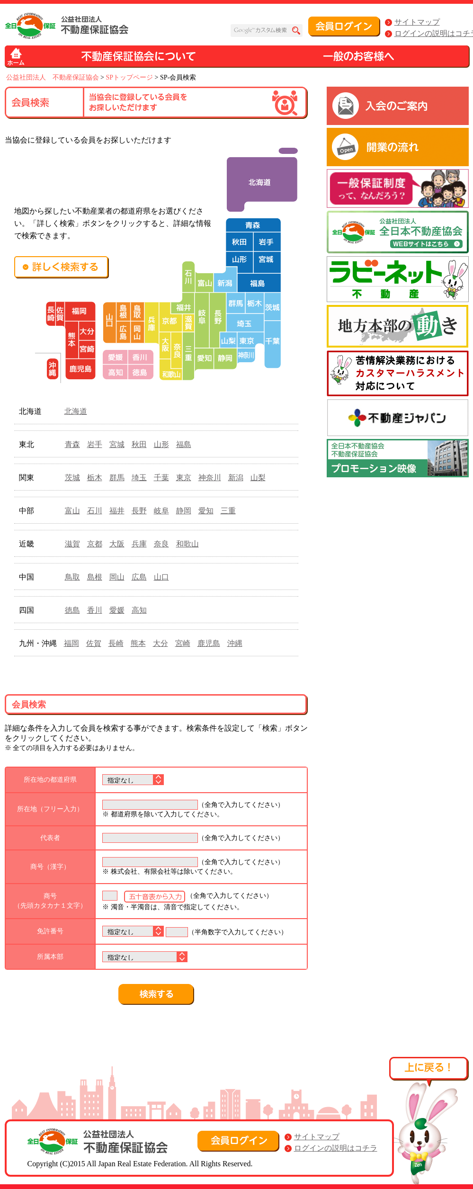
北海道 (75, 411)
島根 (94, 577)
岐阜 (161, 511)
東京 (183, 478)
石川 (94, 511)
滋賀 (72, 544)
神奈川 (209, 478)
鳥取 (72, 577)
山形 (161, 444)
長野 (139, 511)
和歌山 (187, 544)
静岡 (183, 511)
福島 (183, 444)
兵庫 (139, 544)
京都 (94, 544)
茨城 (72, 478)
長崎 (116, 643)
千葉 (161, 478)
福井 (117, 511)
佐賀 (93, 643)
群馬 (117, 478)
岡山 (117, 577)
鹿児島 (208, 643)
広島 (139, 577)
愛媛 (117, 610)
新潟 (235, 478)
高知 (139, 610)
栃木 (94, 478)
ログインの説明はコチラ (335, 1148)
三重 (228, 511)
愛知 (206, 511)
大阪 (117, 544)
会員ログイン (344, 26)
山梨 (258, 478)
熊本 (138, 643)
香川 (94, 610)
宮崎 (182, 643)
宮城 (117, 444)
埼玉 (139, 478)
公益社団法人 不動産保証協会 (52, 77)
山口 (161, 577)
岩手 (94, 444)
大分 (160, 643)
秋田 (139, 444)
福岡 (71, 643)
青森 (72, 444)
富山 (72, 511)
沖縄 (234, 643)
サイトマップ (417, 22)
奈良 (161, 544)
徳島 (72, 610)
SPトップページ (129, 77)
